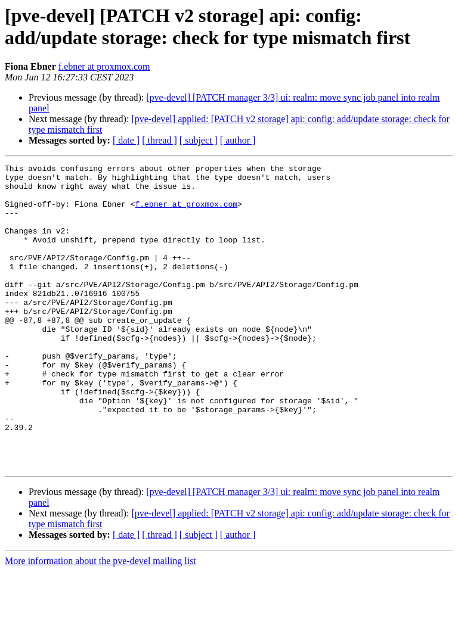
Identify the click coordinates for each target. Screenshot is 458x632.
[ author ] (238, 140)
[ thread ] (159, 140)
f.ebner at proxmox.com (104, 66)
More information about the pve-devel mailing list (100, 622)
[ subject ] (199, 140)
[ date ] (126, 140)
